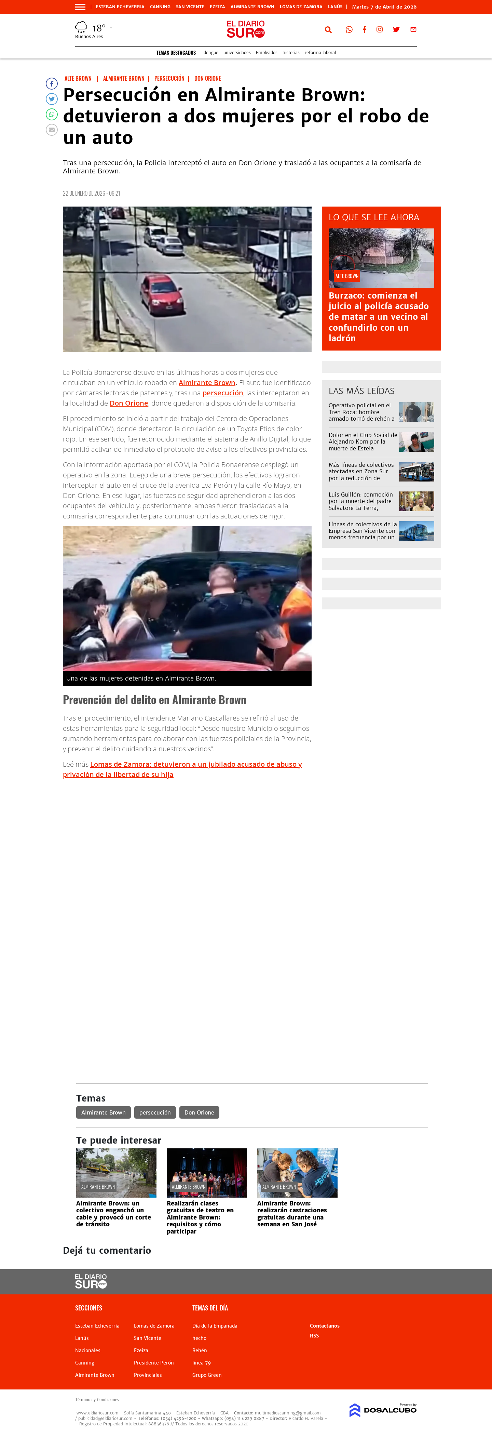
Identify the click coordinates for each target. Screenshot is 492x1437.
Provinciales (148, 1375)
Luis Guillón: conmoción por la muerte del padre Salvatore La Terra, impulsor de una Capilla (361, 504)
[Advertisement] (252, 833)
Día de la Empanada (214, 1326)
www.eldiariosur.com (98, 1412)
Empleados (266, 52)
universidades (237, 52)
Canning (160, 7)
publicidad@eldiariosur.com (105, 1418)
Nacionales (87, 1350)
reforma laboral (320, 52)
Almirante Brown (252, 7)
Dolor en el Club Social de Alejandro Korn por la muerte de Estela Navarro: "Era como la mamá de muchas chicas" (363, 448)
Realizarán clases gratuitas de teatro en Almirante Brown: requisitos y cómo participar (200, 1217)
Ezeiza (217, 7)
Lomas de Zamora (301, 7)
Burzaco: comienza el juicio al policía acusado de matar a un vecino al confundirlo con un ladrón (379, 317)
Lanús (82, 1338)
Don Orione (129, 403)
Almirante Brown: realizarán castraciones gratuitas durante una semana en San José (292, 1214)
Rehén (199, 1350)
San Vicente (190, 7)
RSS (314, 1336)
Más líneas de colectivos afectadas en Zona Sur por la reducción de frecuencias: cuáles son (361, 474)
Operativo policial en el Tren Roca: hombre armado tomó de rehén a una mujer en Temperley (362, 415)
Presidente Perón (154, 1363)
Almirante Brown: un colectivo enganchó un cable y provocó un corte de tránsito (113, 1214)
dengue (211, 52)
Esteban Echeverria (120, 7)
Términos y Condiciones (97, 1399)
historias (291, 52)
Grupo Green (207, 1375)
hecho (199, 1338)
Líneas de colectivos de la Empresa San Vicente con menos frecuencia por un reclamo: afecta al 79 (363, 534)
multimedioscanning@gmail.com (288, 1412)
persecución (223, 392)
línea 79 (201, 1363)
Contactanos (325, 1326)
